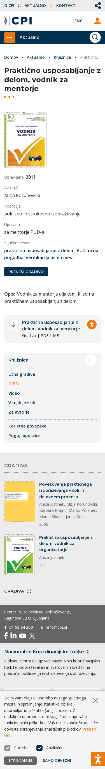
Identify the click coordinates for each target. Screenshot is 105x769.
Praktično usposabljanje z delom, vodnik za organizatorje (66, 543)
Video (14, 393)
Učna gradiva (21, 374)
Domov (11, 57)
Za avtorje (19, 412)
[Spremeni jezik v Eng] (78, 20)
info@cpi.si (56, 627)
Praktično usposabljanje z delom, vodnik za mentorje (51, 325)
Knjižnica (62, 57)
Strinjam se (20, 760)
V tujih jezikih (21, 402)
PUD (81, 250)
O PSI (13, 383)
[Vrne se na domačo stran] (18, 20)
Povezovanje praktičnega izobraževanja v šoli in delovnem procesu (65, 490)
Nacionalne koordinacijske (47, 651)
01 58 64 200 (21, 627)
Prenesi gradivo (26, 271)
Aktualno (38, 5)
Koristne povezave (27, 426)
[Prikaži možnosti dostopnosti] (98, 759)
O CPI (12, 5)
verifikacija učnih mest (50, 257)
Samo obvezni (57, 760)
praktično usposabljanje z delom (39, 250)
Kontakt (66, 5)
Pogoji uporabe (24, 435)
